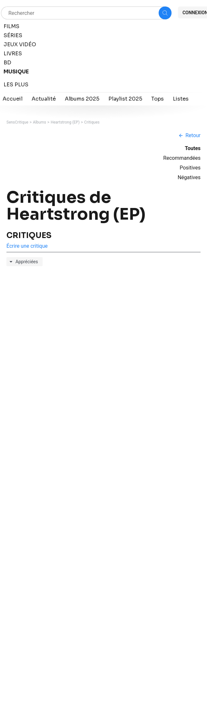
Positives (190, 168)
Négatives (189, 177)
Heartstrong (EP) (65, 122)
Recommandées (182, 158)
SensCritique (17, 122)
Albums (39, 122)
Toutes (193, 148)
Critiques (92, 122)
